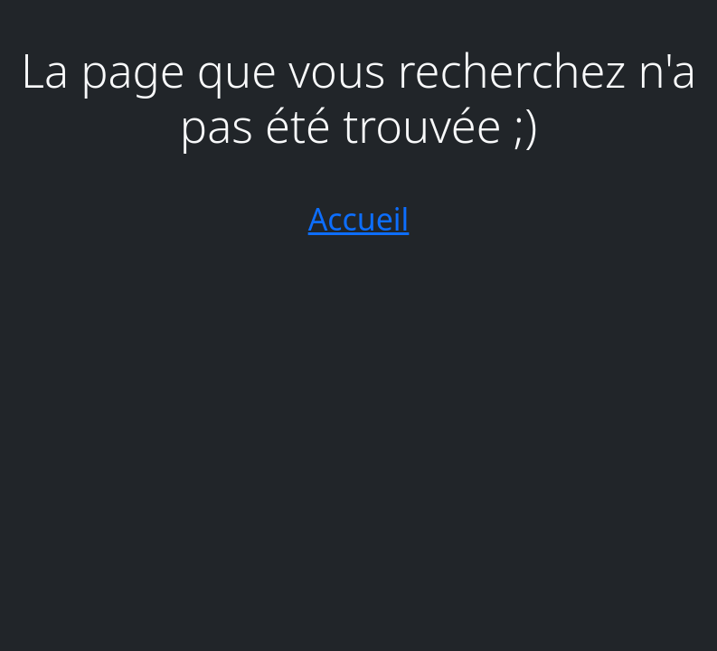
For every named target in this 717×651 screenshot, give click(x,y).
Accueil (359, 219)
